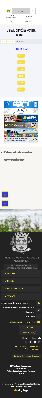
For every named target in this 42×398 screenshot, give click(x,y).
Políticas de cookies (33, 349)
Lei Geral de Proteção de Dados (26, 356)
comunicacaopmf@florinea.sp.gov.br (22, 322)
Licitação (11, 41)
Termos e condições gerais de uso (27, 346)
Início (3, 41)
